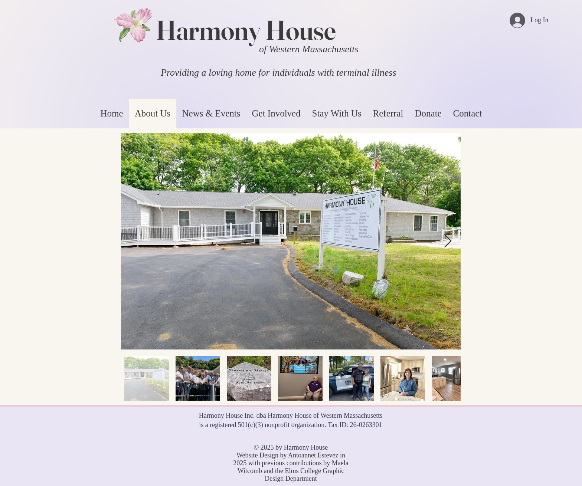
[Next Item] (448, 241)
